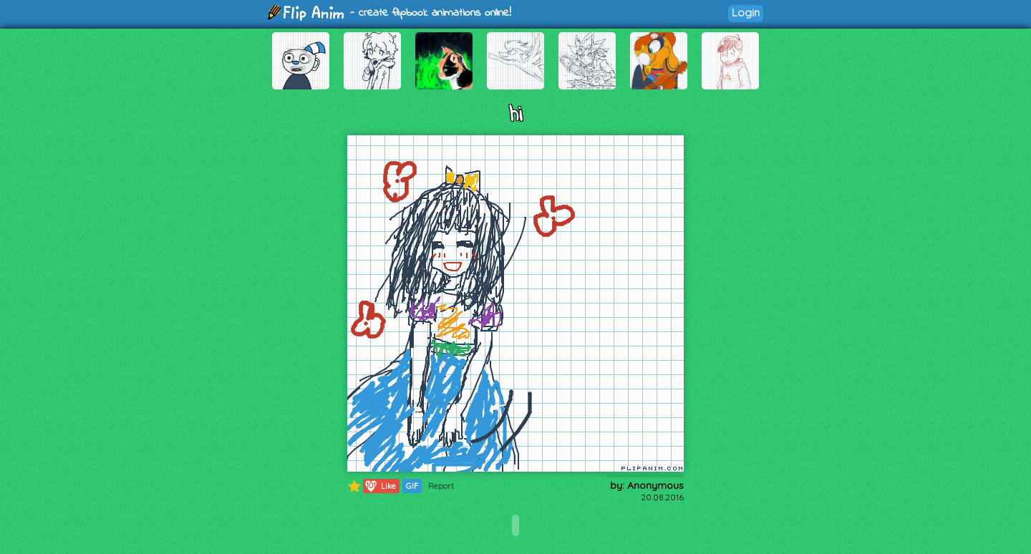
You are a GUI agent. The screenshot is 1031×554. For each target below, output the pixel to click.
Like (380, 486)
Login (746, 12)
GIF (412, 486)
